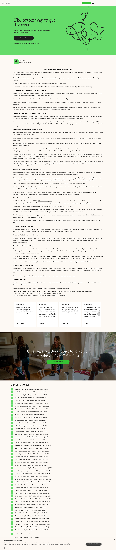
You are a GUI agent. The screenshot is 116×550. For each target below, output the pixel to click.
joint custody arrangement (44, 202)
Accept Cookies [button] (93, 544)
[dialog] (58, 544)
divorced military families (35, 218)
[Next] (96, 318)
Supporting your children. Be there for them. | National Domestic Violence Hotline (38, 294)
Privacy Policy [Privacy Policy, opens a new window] (7, 546)
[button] (39, 548)
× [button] (114, 539)
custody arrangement (49, 103)
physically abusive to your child (36, 193)
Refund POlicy (26, 533)
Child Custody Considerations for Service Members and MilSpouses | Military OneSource (40, 296)
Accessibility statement (10, 533)
